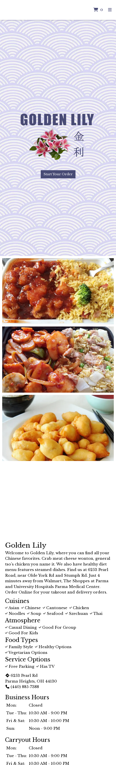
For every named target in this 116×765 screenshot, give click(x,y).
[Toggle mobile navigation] (110, 10)
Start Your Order (58, 174)
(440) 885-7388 (22, 687)
